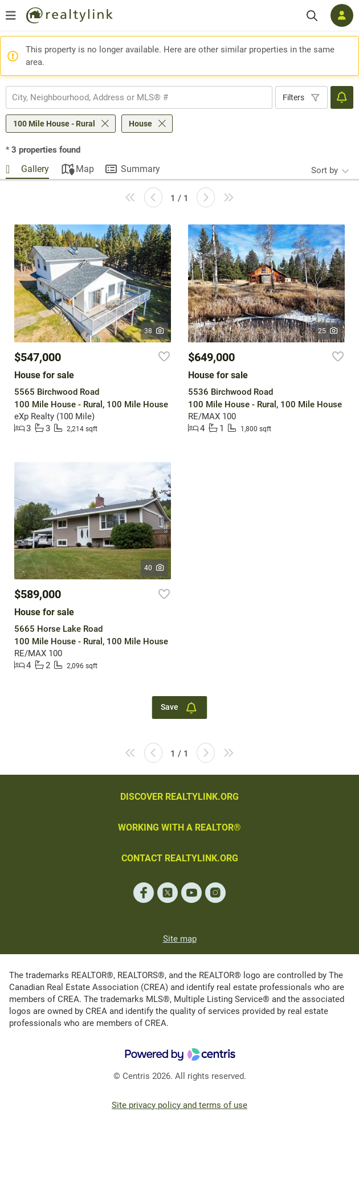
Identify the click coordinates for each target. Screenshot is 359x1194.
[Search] (312, 16)
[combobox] (139, 97)
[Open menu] (11, 15)
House (140, 123)
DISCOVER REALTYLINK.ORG (179, 796)
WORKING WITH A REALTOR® (179, 827)
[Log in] (342, 15)
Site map (180, 939)
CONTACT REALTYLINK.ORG (179, 858)
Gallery (35, 168)
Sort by (324, 170)
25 (328, 331)
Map (85, 168)
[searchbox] (132, 97)
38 (154, 331)
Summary (140, 168)
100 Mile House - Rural (54, 123)
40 (154, 568)
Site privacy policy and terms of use (179, 1105)
